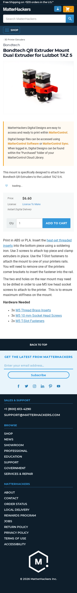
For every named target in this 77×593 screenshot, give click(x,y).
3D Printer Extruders (15, 39)
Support (11, 462)
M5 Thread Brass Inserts (33, 310)
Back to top (38, 344)
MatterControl (58, 132)
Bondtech (11, 45)
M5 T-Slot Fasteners (30, 321)
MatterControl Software (23, 143)
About (9, 492)
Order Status (15, 504)
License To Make (31, 204)
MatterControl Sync (55, 143)
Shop (8, 433)
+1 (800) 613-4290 (17, 409)
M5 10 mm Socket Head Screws (39, 316)
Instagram (34, 386)
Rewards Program (20, 515)
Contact (11, 498)
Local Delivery (16, 510)
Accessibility (15, 544)
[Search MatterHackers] (70, 19)
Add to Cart (56, 223)
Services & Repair (18, 474)
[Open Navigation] (11, 30)
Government (14, 468)
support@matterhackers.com (32, 415)
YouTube (58, 386)
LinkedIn (42, 386)
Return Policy (16, 527)
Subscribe (38, 375)
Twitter (26, 386)
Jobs (8, 521)
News (8, 439)
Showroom (14, 445)
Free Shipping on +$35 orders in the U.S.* (28, 2)
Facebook (18, 386)
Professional (15, 451)
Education (13, 456)
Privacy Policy (16, 533)
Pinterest (50, 386)
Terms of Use (15, 538)
